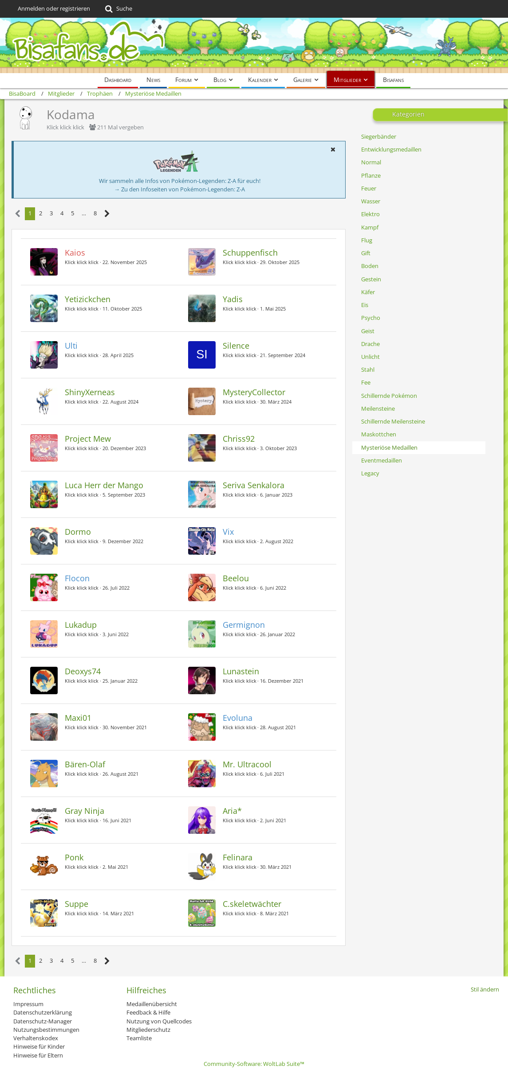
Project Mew (88, 438)
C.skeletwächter (252, 903)
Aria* (232, 810)
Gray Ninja (84, 810)
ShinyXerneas (90, 392)
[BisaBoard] (254, 45)
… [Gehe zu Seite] (84, 213)
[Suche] (118, 9)
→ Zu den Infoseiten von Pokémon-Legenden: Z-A (179, 189)
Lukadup (81, 624)
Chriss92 (239, 438)
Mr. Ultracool (247, 764)
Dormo (78, 531)
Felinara (237, 857)
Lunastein (241, 671)
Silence (236, 345)
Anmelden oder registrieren (54, 8)
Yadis (233, 299)
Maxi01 (78, 717)
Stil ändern (485, 989)
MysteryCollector (254, 392)
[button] (332, 149)
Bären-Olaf (85, 764)
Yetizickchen (87, 299)
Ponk (74, 857)
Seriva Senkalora (253, 485)
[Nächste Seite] (107, 213)
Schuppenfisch (250, 252)
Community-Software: (254, 1064)
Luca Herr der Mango (104, 485)
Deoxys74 (83, 671)
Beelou (236, 578)
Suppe (76, 903)
